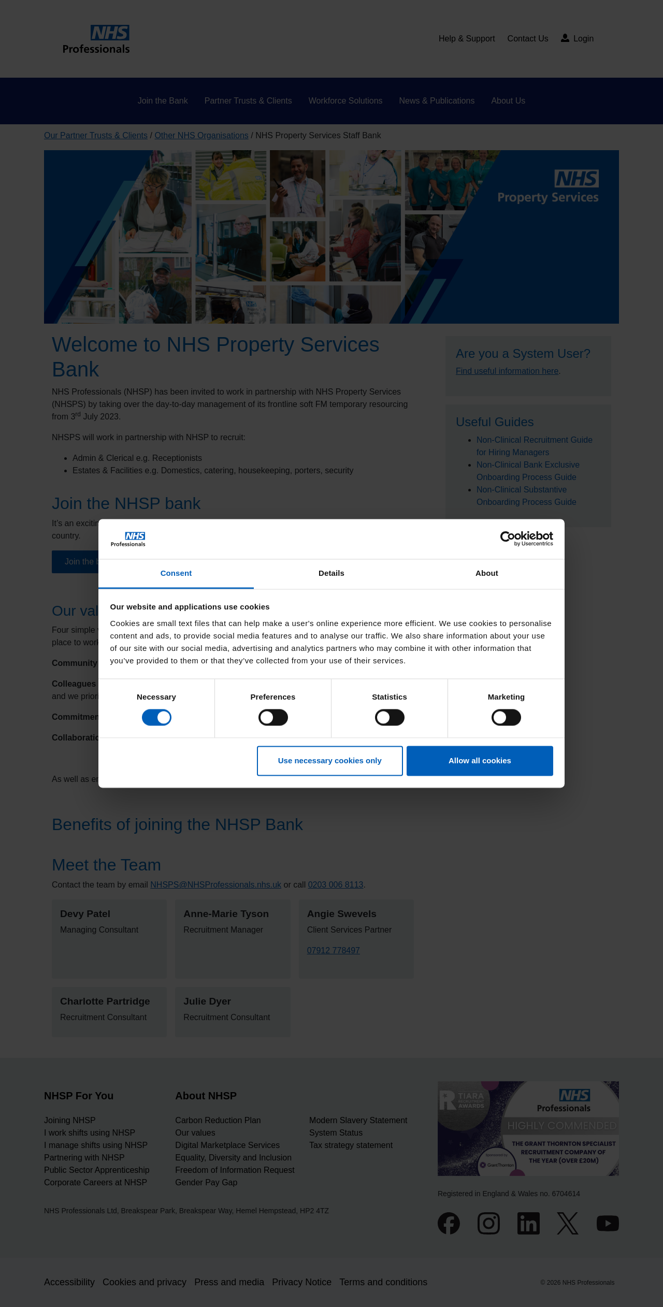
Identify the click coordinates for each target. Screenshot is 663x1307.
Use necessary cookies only (330, 760)
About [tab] (486, 573)
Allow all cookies (480, 760)
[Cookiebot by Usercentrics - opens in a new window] (508, 539)
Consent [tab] (176, 573)
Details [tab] (331, 573)
